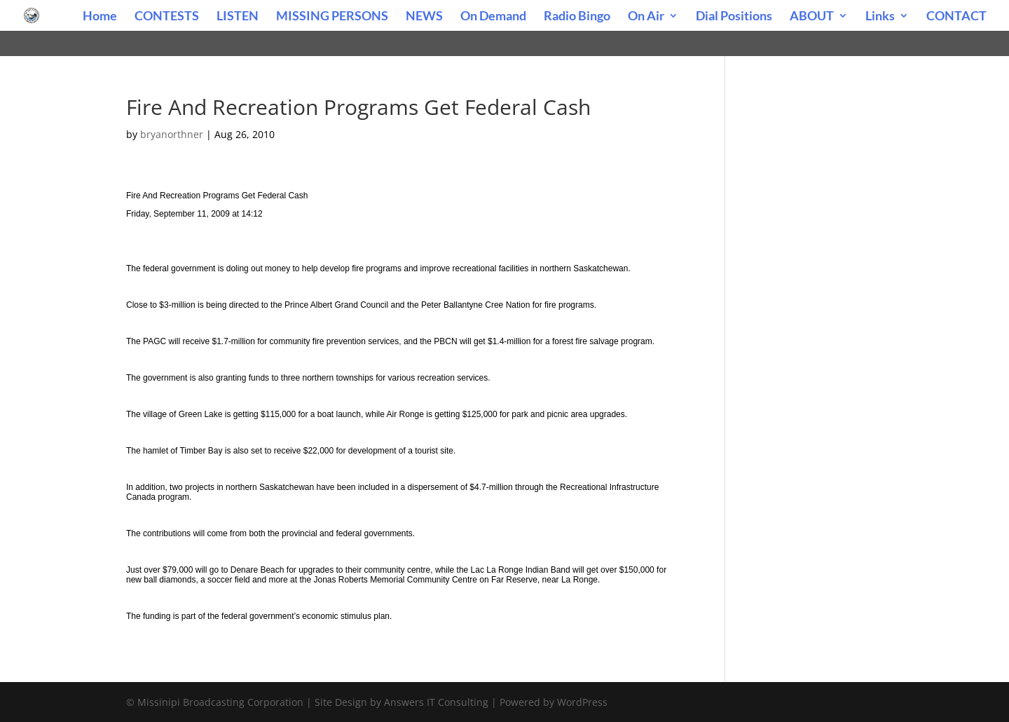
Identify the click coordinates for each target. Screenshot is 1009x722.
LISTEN (238, 17)
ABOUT (812, 17)
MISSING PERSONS (332, 17)
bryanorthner (171, 134)
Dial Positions (734, 17)
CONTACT (956, 17)
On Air (646, 17)
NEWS (424, 17)
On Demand (493, 17)
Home (100, 17)
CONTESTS (167, 17)
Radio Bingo (577, 17)
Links (880, 17)
